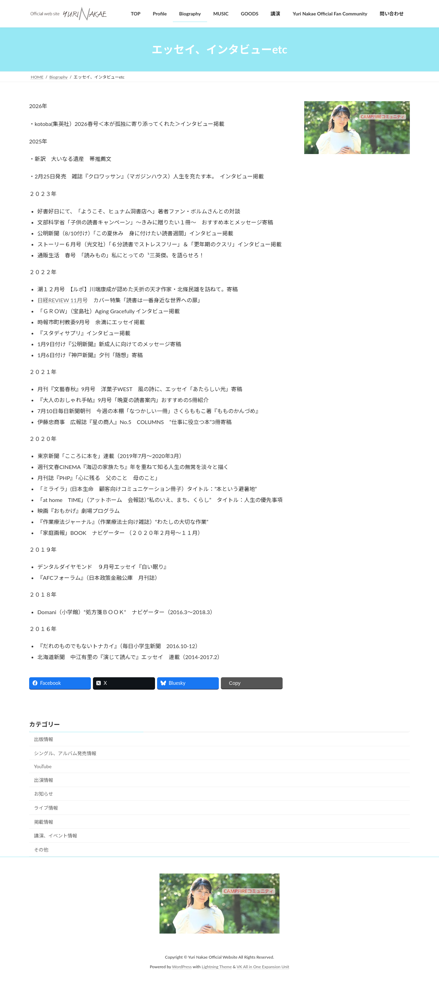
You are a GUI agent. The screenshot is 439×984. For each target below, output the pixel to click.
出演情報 (43, 780)
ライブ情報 (46, 808)
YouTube (42, 766)
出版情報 (43, 739)
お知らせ (43, 794)
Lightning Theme (217, 966)
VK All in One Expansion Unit (263, 966)
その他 (41, 850)
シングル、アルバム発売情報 (65, 753)
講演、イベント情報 (55, 836)
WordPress (182, 966)
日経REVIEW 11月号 (62, 300)
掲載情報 (43, 822)
